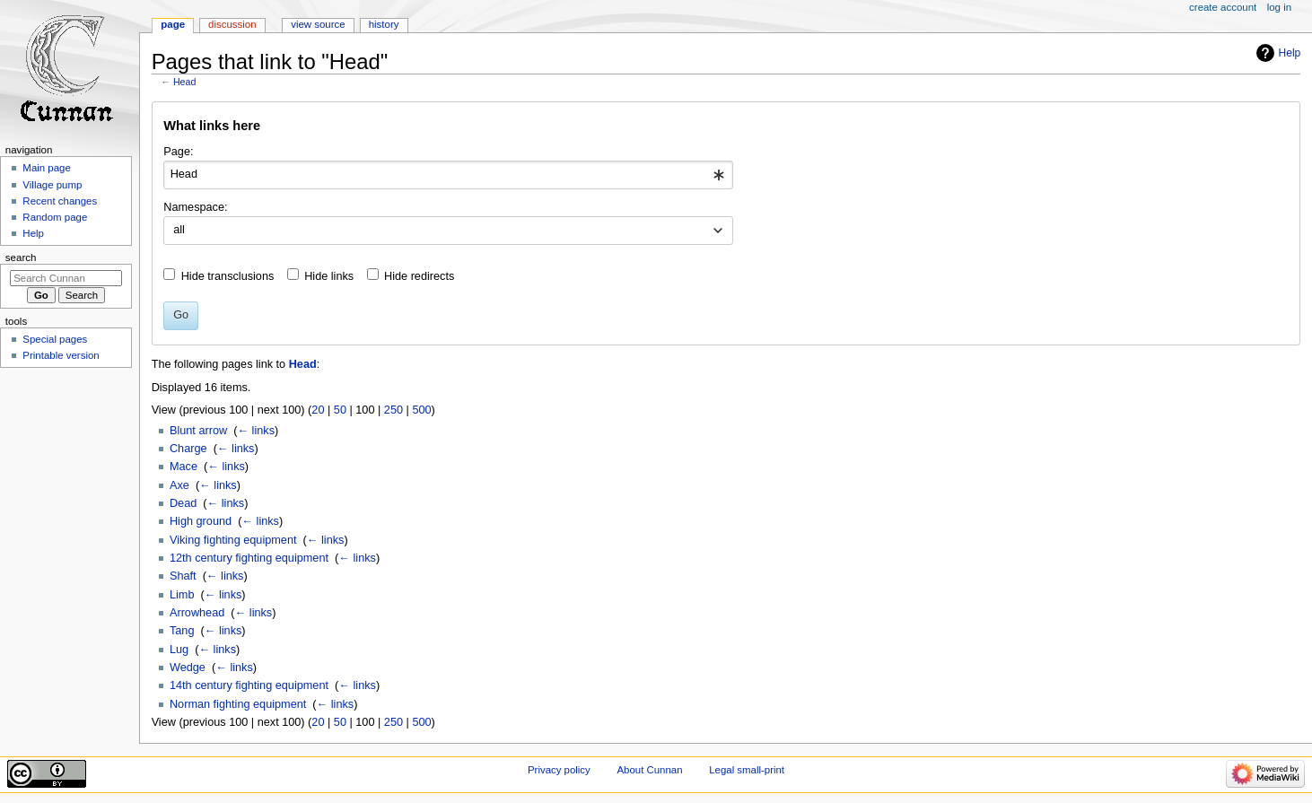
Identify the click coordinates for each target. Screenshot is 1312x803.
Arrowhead (197, 613)
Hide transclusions (228, 276)
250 (393, 410)
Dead (183, 503)
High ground (201, 521)
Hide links (329, 276)
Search (21, 257)
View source (318, 24)
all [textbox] (179, 229)
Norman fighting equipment (238, 704)
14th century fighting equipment (249, 685)
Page (173, 24)
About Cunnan (649, 769)
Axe (179, 485)
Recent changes (59, 201)
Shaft (183, 576)
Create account (1222, 7)
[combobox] (448, 175)
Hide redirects (419, 276)
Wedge (188, 667)
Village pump (52, 184)
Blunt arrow (198, 430)
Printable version (60, 355)
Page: (178, 151)
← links (256, 430)
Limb (182, 595)
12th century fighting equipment (249, 558)
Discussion (232, 24)
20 (317, 410)
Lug (179, 649)
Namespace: (195, 207)
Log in (1279, 7)
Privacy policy (559, 769)
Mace (183, 466)
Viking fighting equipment (233, 540)
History (384, 24)
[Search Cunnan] (66, 278)
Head (184, 81)
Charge (188, 448)
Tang (182, 630)
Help (1290, 53)
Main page (46, 167)
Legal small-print (746, 769)
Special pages (54, 339)
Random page (54, 217)
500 (421, 410)
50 (340, 410)
